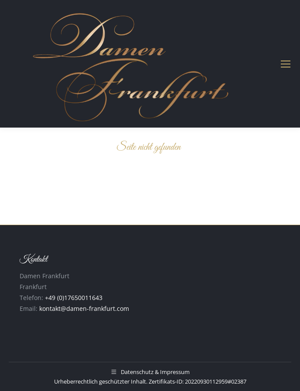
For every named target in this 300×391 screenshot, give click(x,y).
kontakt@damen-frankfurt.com (84, 308)
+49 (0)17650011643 (73, 297)
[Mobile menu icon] (285, 64)
